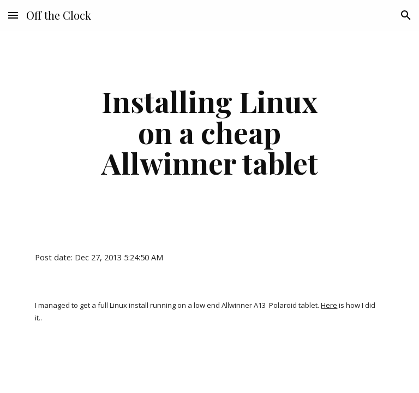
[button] (13, 15)
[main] (209, 132)
